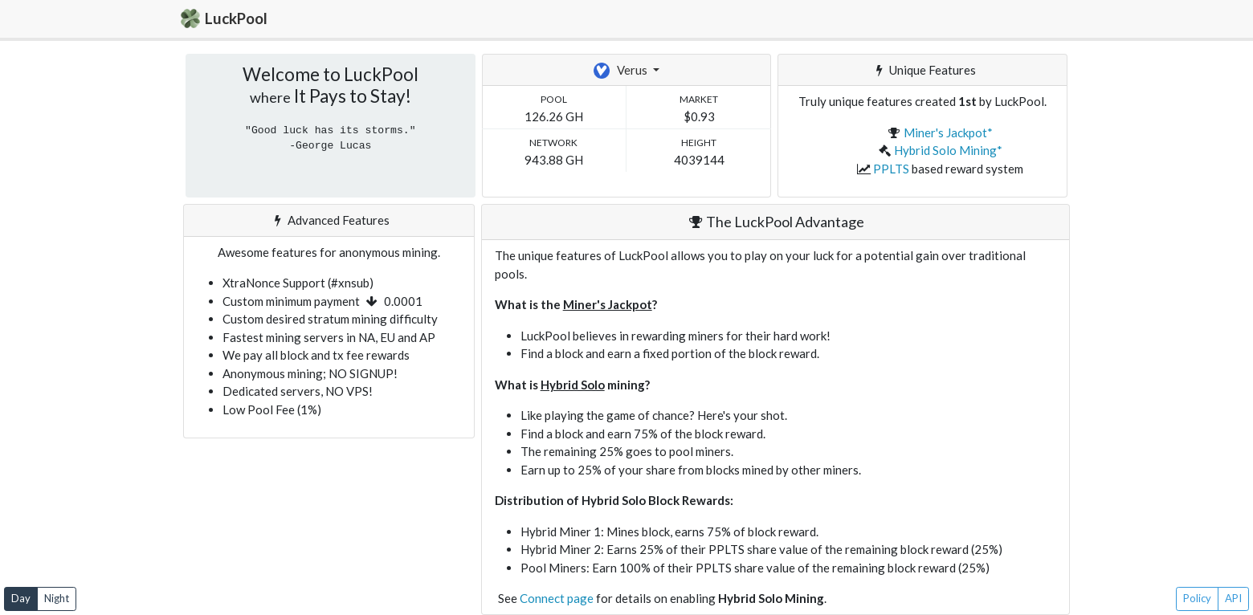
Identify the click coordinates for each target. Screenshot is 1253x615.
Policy (1197, 598)
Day (21, 598)
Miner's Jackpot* (948, 132)
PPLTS (891, 168)
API (1233, 598)
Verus (622, 71)
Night (56, 598)
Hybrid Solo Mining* (948, 150)
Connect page (557, 598)
